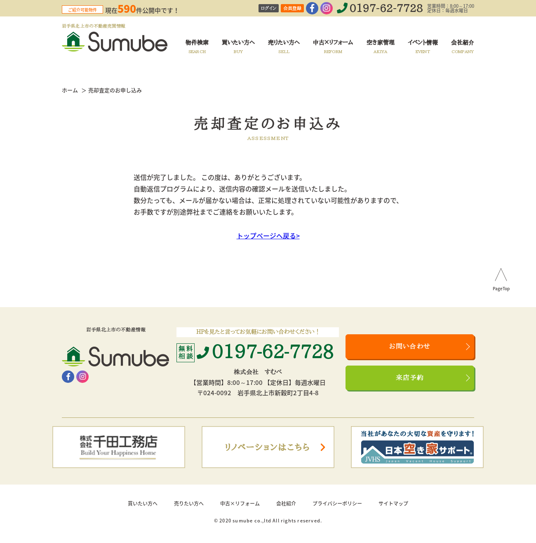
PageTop (501, 289)
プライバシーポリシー (337, 503)
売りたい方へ (189, 503)
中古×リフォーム (240, 503)
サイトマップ (393, 503)
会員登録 (292, 8)
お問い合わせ (409, 346)
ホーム (70, 90)
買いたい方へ (143, 503)
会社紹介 (286, 503)
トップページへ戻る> (268, 235)
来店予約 (410, 378)
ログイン (268, 8)
